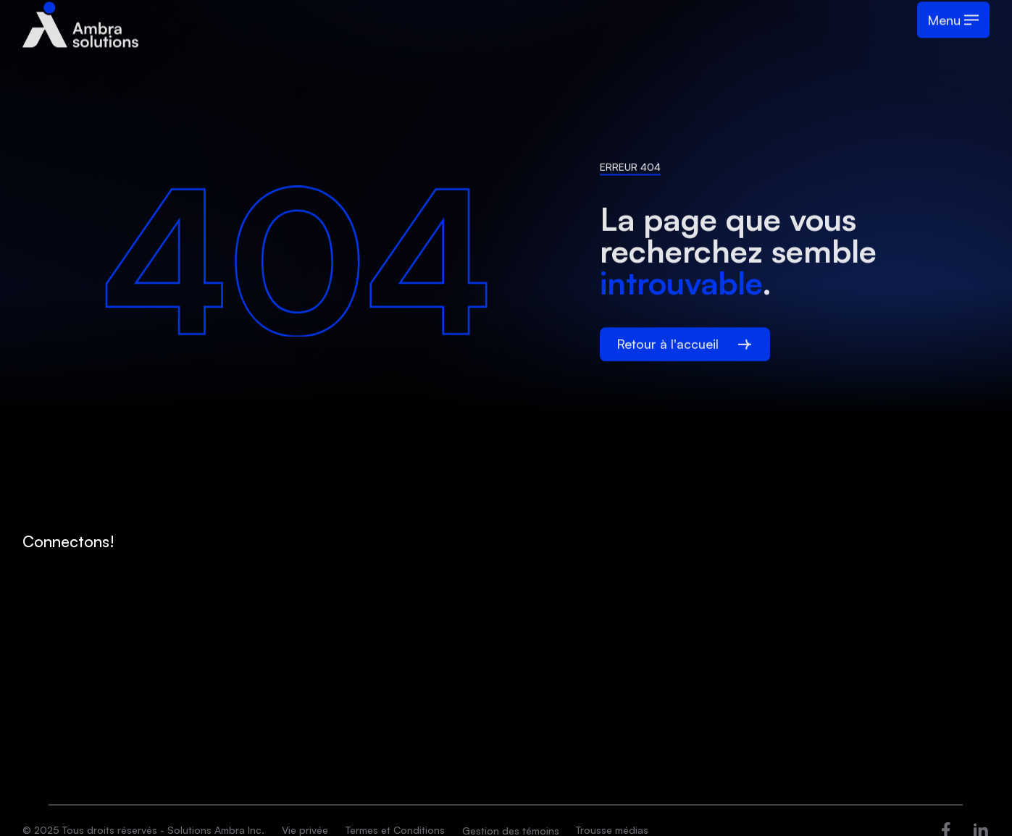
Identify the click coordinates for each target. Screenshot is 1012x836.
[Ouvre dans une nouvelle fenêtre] (946, 828)
